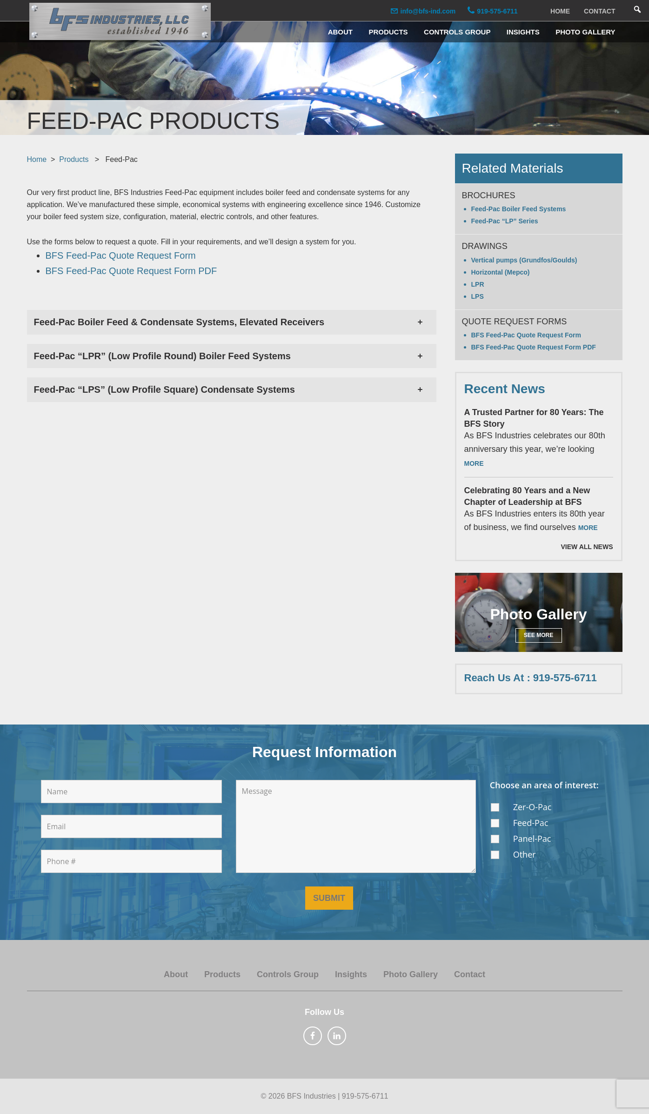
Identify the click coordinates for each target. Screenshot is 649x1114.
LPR (477, 284)
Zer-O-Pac (532, 807)
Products (73, 159)
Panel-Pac (532, 838)
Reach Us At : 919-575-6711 (530, 678)
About (176, 974)
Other (524, 854)
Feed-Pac (531, 823)
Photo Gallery (410, 974)
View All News (587, 546)
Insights (351, 974)
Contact (469, 974)
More (474, 463)
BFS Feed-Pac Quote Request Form (526, 335)
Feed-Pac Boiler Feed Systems (518, 209)
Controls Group (288, 974)
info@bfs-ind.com (426, 11)
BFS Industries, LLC (120, 21)
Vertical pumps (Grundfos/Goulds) (524, 260)
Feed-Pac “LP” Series (504, 221)
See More (538, 635)
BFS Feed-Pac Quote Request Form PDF (533, 347)
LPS (477, 296)
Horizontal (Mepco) (500, 272)
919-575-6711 (495, 11)
